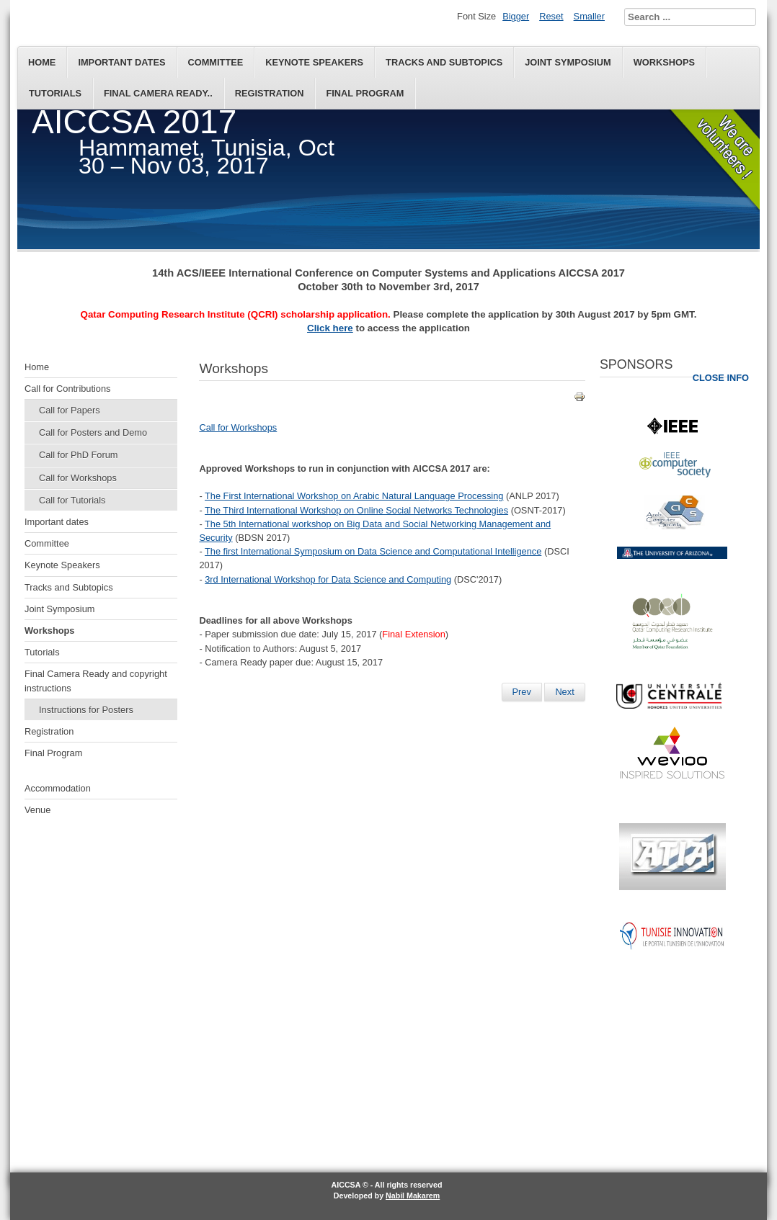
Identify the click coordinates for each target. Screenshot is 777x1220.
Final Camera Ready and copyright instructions (96, 680)
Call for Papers (69, 410)
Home (42, 62)
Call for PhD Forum (78, 454)
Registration (269, 93)
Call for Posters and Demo (93, 432)
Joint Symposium (567, 62)
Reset (551, 16)
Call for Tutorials (72, 500)
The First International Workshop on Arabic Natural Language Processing (354, 495)
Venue (37, 809)
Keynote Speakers (314, 62)
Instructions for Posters (86, 709)
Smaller (589, 16)
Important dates (121, 62)
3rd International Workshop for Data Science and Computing (328, 579)
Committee (216, 62)
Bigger (515, 16)
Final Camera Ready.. (158, 93)
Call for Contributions (68, 388)
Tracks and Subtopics (444, 62)
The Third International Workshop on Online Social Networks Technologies (356, 510)
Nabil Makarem (413, 1195)
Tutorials (55, 93)
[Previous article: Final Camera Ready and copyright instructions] (522, 692)
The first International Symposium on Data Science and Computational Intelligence (373, 551)
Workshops (664, 62)
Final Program (365, 93)
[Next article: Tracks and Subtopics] (564, 692)
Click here (330, 328)
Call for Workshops (78, 477)
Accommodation (58, 788)
